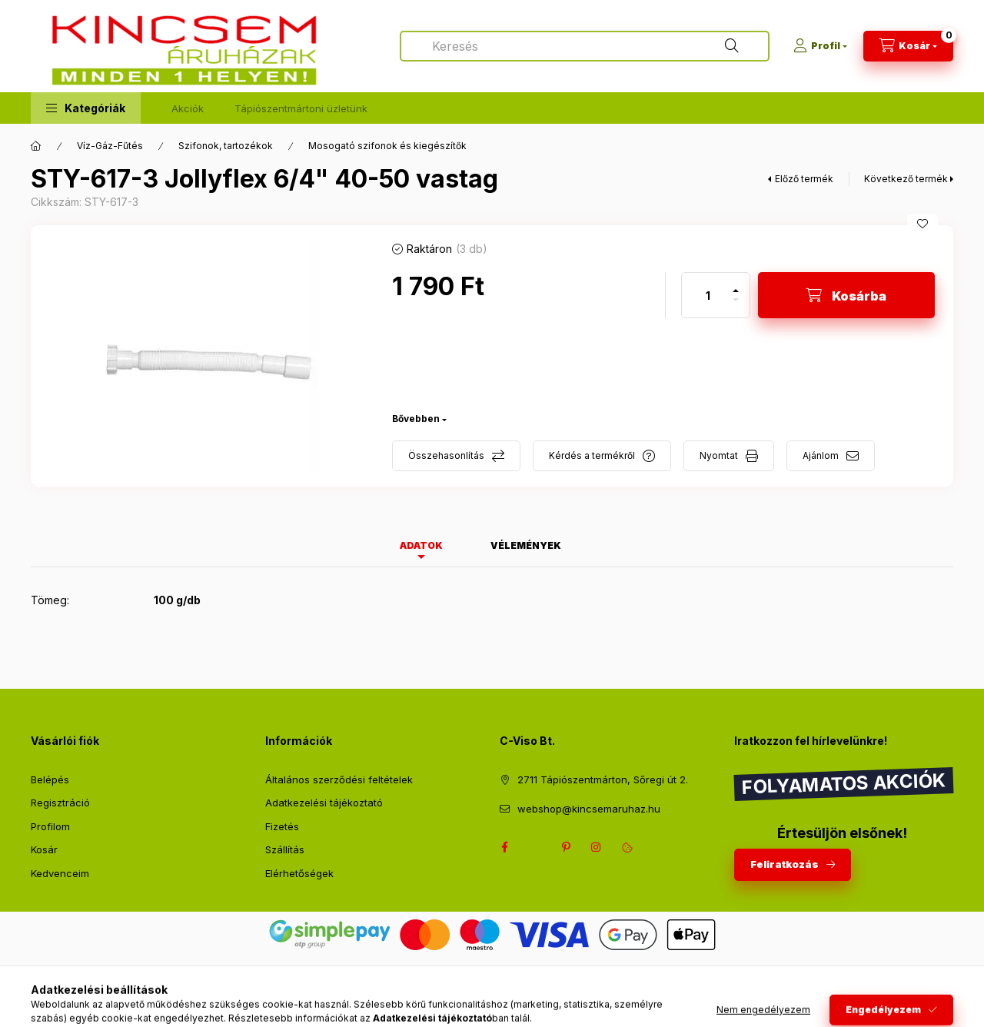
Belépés (50, 779)
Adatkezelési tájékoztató (324, 802)
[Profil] (820, 46)
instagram (596, 847)
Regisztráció (60, 802)
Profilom (50, 826)
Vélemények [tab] (525, 545)
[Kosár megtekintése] (908, 46)
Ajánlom (821, 455)
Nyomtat (719, 455)
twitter (535, 847)
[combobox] (585, 46)
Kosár (44, 849)
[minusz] (736, 306)
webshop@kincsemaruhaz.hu (588, 809)
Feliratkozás (784, 864)
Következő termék (906, 178)
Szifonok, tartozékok (225, 145)
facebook (504, 847)
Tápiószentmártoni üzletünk (300, 108)
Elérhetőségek (299, 873)
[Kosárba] (846, 295)
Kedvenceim (60, 873)
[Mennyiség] (708, 295)
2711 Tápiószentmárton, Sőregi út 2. (602, 779)
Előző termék (804, 178)
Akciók (187, 108)
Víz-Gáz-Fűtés (110, 145)
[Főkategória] (36, 146)
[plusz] (736, 284)
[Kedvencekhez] (922, 223)
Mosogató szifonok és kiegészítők (387, 145)
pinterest (565, 847)
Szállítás (284, 849)
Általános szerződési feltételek (339, 779)
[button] (86, 108)
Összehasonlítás (446, 455)
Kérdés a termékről (592, 455)
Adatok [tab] (421, 545)
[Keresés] (732, 46)
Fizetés (282, 826)
